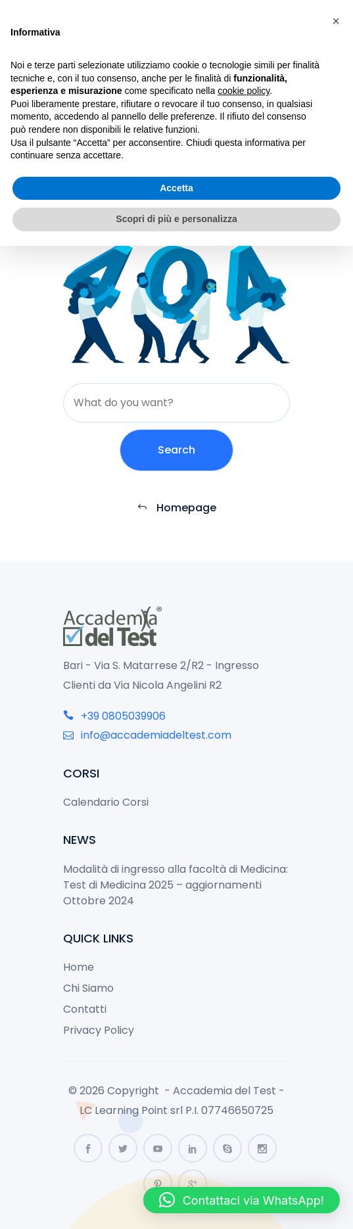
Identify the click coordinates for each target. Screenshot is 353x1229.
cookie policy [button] (244, 90)
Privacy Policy (98, 1030)
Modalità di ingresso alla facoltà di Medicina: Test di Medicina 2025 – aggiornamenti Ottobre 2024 (175, 885)
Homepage (176, 507)
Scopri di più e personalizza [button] (176, 219)
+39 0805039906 (114, 716)
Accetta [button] (176, 188)
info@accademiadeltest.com (147, 735)
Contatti (84, 1009)
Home (78, 967)
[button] (241, 1200)
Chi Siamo (88, 988)
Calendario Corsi (106, 802)
